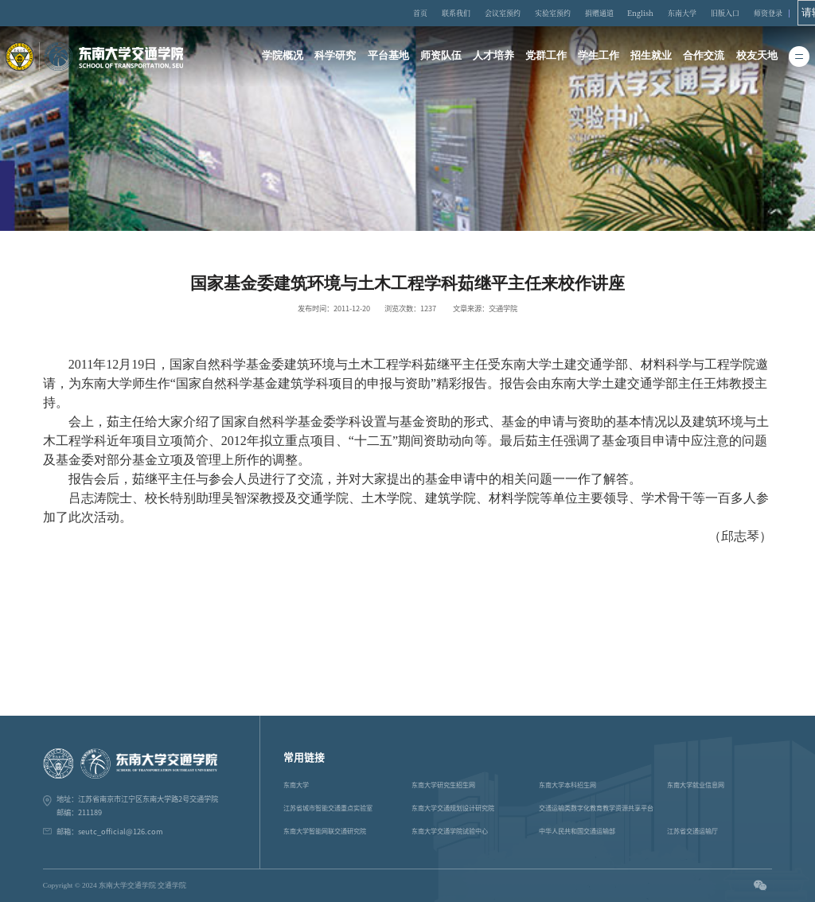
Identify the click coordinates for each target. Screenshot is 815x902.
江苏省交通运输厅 (692, 831)
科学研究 (334, 57)
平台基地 (387, 57)
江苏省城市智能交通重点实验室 (327, 808)
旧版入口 (727, 13)
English (652, 13)
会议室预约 (528, 13)
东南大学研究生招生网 (443, 785)
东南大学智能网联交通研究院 (324, 831)
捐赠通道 (613, 13)
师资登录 (765, 13)
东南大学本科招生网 (567, 785)
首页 (454, 13)
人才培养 (493, 57)
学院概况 (281, 57)
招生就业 (652, 57)
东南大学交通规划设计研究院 (452, 808)
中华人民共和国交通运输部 (577, 831)
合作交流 (705, 57)
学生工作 (599, 57)
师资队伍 (440, 57)
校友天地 (758, 57)
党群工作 (546, 57)
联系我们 (486, 13)
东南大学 (689, 13)
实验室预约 (572, 13)
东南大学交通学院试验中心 (449, 831)
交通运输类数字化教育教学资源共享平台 (596, 808)
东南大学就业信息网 (695, 785)
